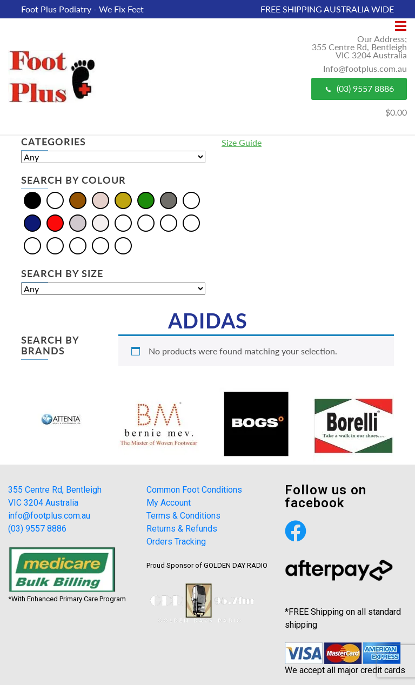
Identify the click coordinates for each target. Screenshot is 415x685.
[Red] (55, 222)
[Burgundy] (168, 222)
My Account (168, 503)
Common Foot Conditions (194, 490)
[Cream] (100, 199)
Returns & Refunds (181, 528)
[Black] (32, 199)
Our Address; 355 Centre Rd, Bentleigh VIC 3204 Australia (359, 46)
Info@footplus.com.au (365, 68)
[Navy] (32, 222)
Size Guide (242, 142)
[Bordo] (146, 222)
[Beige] (123, 222)
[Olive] (32, 245)
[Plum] (77, 245)
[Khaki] (191, 222)
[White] (100, 222)
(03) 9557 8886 (359, 88)
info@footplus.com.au (49, 516)
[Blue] (55, 199)
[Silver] (77, 222)
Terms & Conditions (183, 516)
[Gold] (123, 199)
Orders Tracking (176, 541)
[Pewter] (55, 245)
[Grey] (168, 199)
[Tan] (100, 245)
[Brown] (77, 199)
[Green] (146, 199)
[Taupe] (123, 245)
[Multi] (191, 199)
